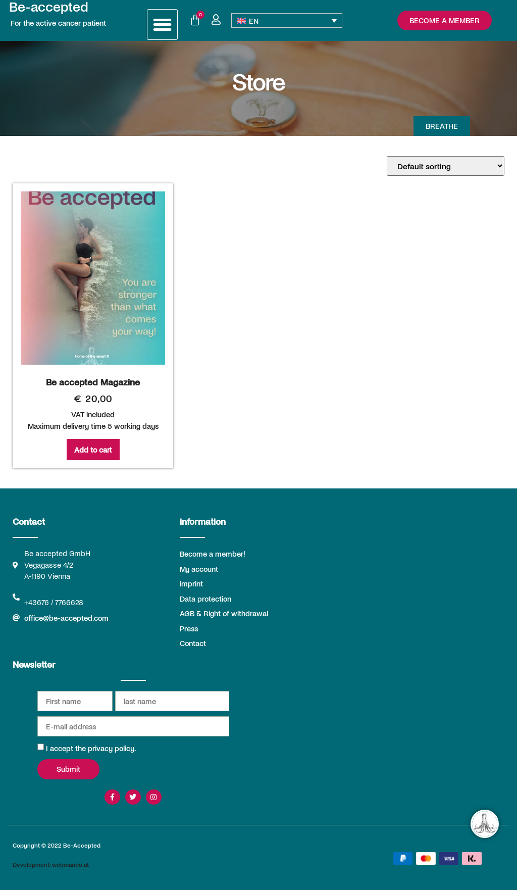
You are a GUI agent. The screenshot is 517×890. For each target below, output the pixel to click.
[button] (162, 24)
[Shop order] (445, 166)
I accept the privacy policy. (91, 748)
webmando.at (70, 864)
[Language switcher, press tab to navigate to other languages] (287, 20)
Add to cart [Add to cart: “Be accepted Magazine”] (93, 449)
